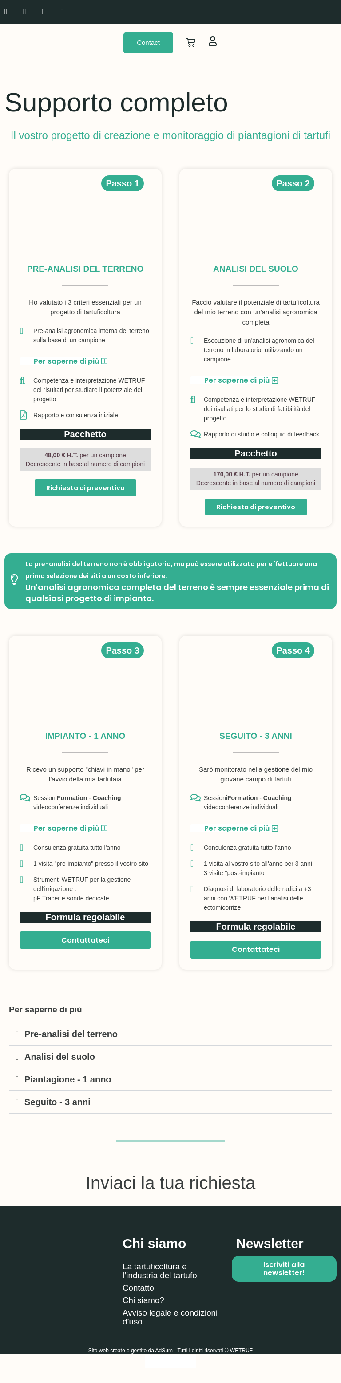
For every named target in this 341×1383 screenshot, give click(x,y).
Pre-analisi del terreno (71, 1035)
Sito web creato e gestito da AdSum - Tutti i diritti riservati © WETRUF (170, 1351)
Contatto (139, 1289)
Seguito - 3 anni (57, 1103)
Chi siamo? (145, 1301)
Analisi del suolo (59, 1057)
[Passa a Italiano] (170, 1362)
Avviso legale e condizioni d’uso (154, 1318)
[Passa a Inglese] (274, 12)
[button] (170, 1035)
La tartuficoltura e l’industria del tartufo (162, 1272)
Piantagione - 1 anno (67, 1080)
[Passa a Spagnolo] (290, 12)
